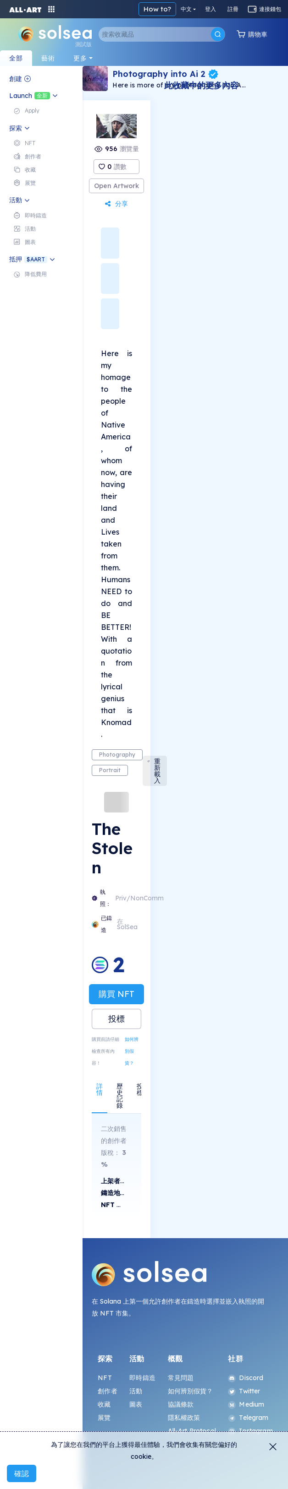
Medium (246, 1404)
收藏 (104, 1404)
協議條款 (181, 1404)
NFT (104, 1378)
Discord (245, 1377)
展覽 (104, 1417)
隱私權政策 (184, 1417)
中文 (186, 8)
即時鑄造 (142, 1378)
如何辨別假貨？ (131, 1051)
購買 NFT (116, 994)
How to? (157, 9)
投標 (116, 1018)
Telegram (248, 1417)
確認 (21, 1473)
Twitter (244, 1391)
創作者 (107, 1391)
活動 (135, 1391)
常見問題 (181, 1378)
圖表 (135, 1404)
